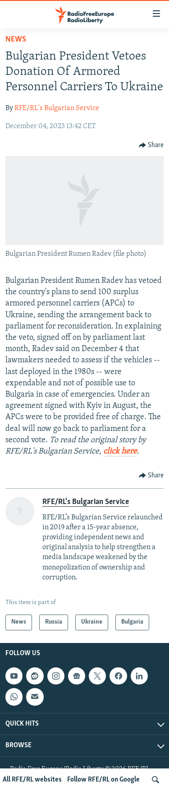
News (15, 39)
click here (120, 451)
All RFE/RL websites (32, 779)
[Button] (151, 145)
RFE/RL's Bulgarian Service (56, 108)
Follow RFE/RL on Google (103, 779)
